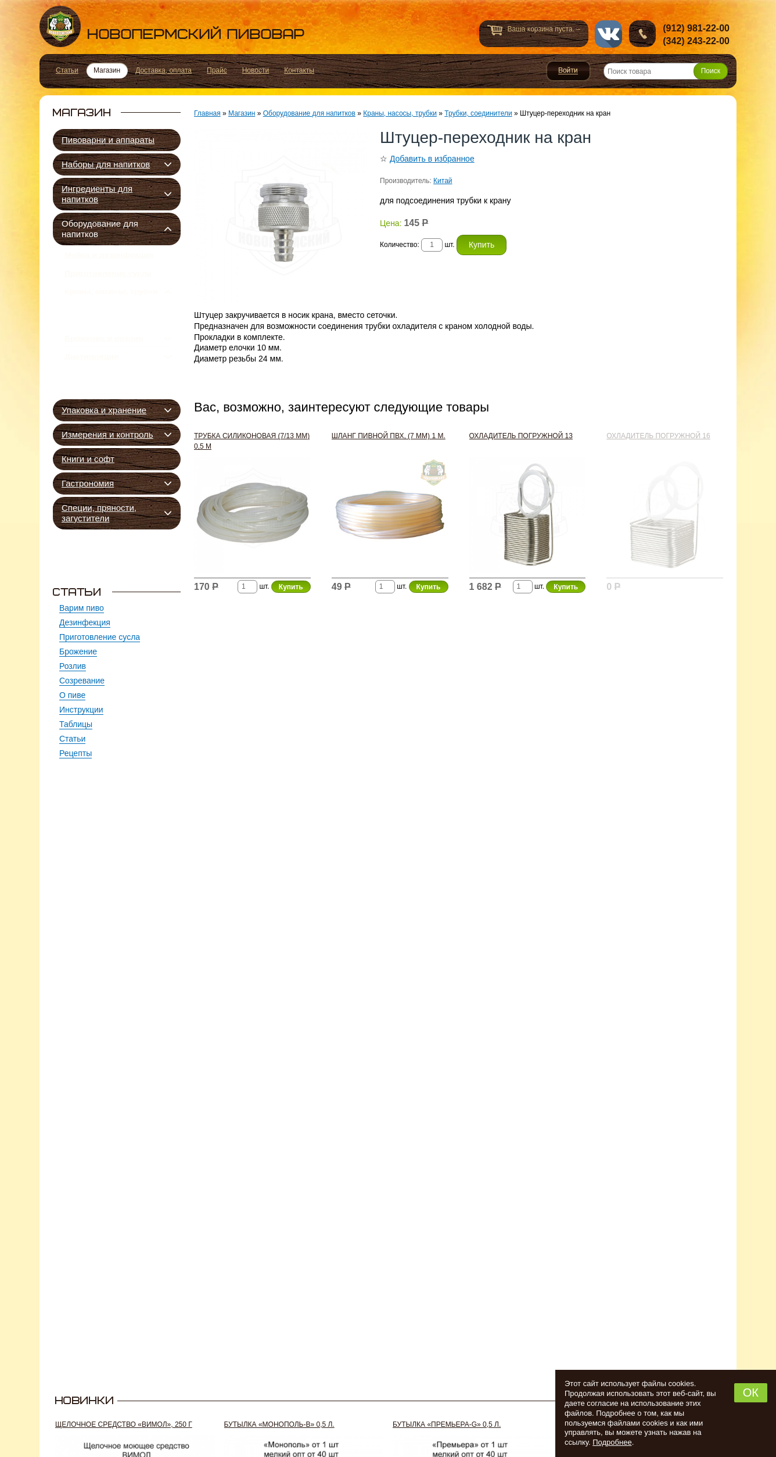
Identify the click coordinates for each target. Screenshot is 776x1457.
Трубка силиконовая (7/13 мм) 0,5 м (252, 441)
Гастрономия (88, 483)
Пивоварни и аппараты (108, 140)
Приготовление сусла (108, 280)
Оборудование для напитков (100, 229)
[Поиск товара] (665, 71)
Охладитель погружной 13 (521, 436)
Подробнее (611, 1442)
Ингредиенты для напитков (97, 194)
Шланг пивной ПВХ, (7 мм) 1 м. (389, 436)
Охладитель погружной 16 (658, 436)
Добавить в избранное (432, 158)
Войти (568, 71)
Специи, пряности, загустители (99, 513)
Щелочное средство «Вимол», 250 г (123, 1424)
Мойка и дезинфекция (108, 257)
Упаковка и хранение (104, 410)
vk (608, 34)
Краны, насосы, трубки (110, 302)
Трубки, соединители (119, 325)
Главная (207, 113)
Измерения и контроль (107, 434)
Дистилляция (91, 383)
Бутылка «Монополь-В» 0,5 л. (279, 1424)
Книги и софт (88, 459)
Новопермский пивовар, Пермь (171, 26)
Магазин (241, 113)
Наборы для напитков (106, 164)
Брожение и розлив (103, 361)
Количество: (400, 245)
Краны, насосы (105, 339)
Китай (442, 181)
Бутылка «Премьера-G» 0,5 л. (447, 1424)
